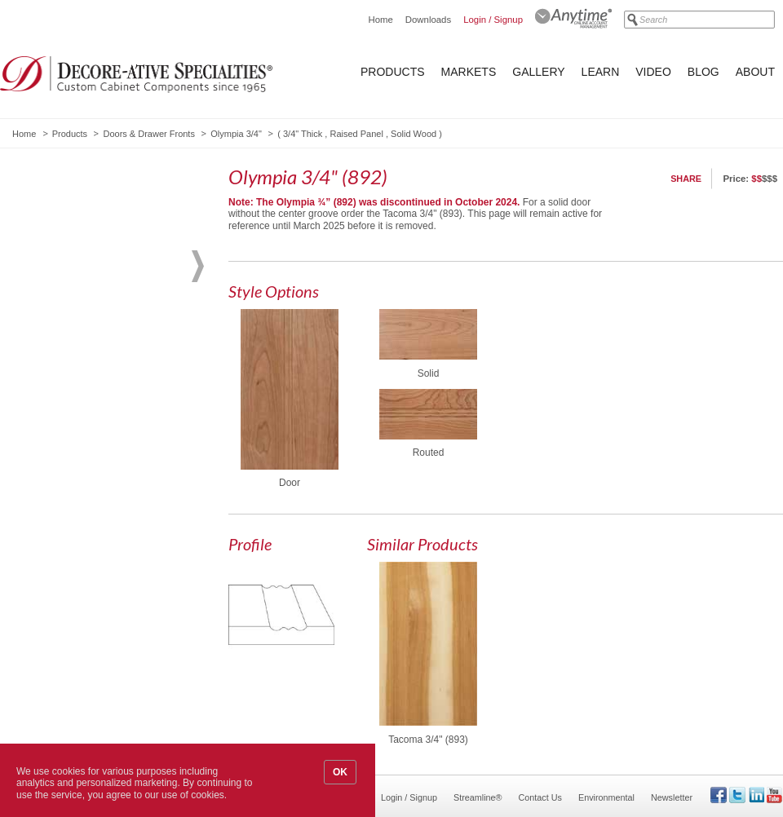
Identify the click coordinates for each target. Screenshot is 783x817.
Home (380, 19)
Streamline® (477, 797)
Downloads (428, 19)
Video (653, 71)
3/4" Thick (302, 134)
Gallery (538, 71)
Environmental (606, 797)
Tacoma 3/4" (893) (428, 739)
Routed (429, 452)
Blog (703, 71)
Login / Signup (493, 19)
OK (340, 772)
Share (685, 178)
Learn (601, 71)
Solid (429, 373)
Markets (469, 71)
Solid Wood (413, 134)
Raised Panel (356, 134)
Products (393, 71)
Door (289, 482)
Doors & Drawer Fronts (148, 134)
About (755, 71)
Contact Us (540, 797)
